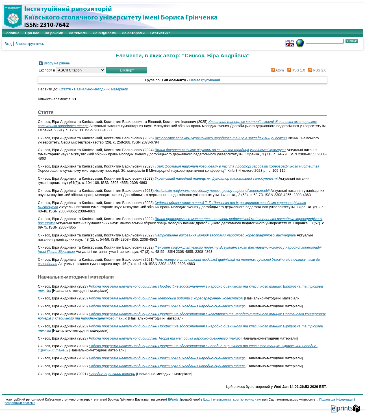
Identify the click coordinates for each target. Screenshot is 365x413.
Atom (276, 70)
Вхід (8, 44)
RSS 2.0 (316, 70)
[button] (126, 70)
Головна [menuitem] (12, 33)
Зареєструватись (30, 44)
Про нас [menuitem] (32, 33)
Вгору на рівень (57, 63)
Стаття (65, 89)
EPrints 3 (174, 399)
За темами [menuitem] (78, 33)
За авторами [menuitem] (133, 33)
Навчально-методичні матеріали (101, 89)
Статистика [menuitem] (160, 33)
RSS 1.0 (295, 70)
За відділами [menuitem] (105, 33)
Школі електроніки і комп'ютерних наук (232, 399)
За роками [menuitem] (54, 33)
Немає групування (204, 80)
